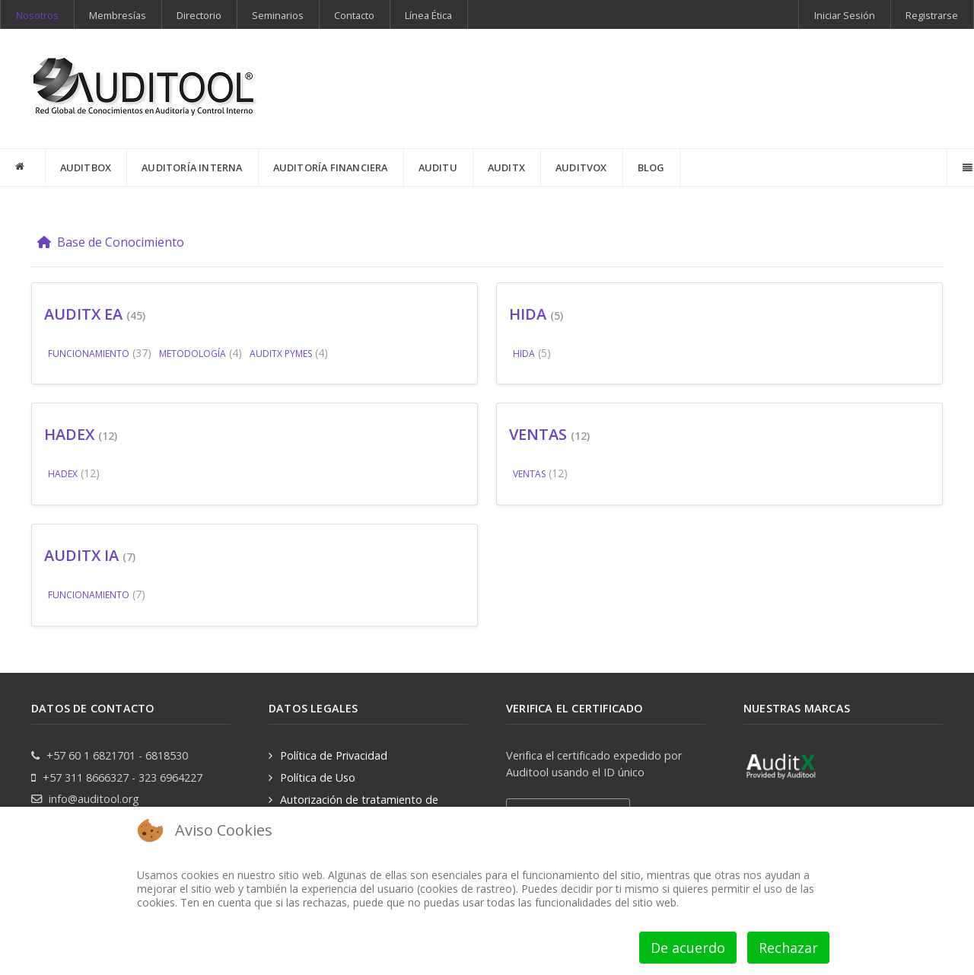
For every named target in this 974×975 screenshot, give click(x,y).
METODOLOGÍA (192, 353)
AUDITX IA (81, 555)
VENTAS (538, 434)
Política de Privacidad (333, 755)
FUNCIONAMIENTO (88, 353)
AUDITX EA (83, 314)
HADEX (69, 434)
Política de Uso (317, 777)
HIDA (527, 314)
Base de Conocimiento (110, 242)
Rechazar (788, 947)
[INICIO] (23, 166)
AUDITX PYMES (281, 353)
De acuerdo (688, 947)
